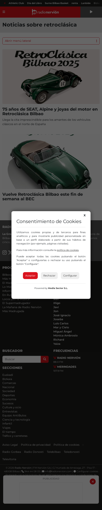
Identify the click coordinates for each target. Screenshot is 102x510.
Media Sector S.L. (58, 288)
